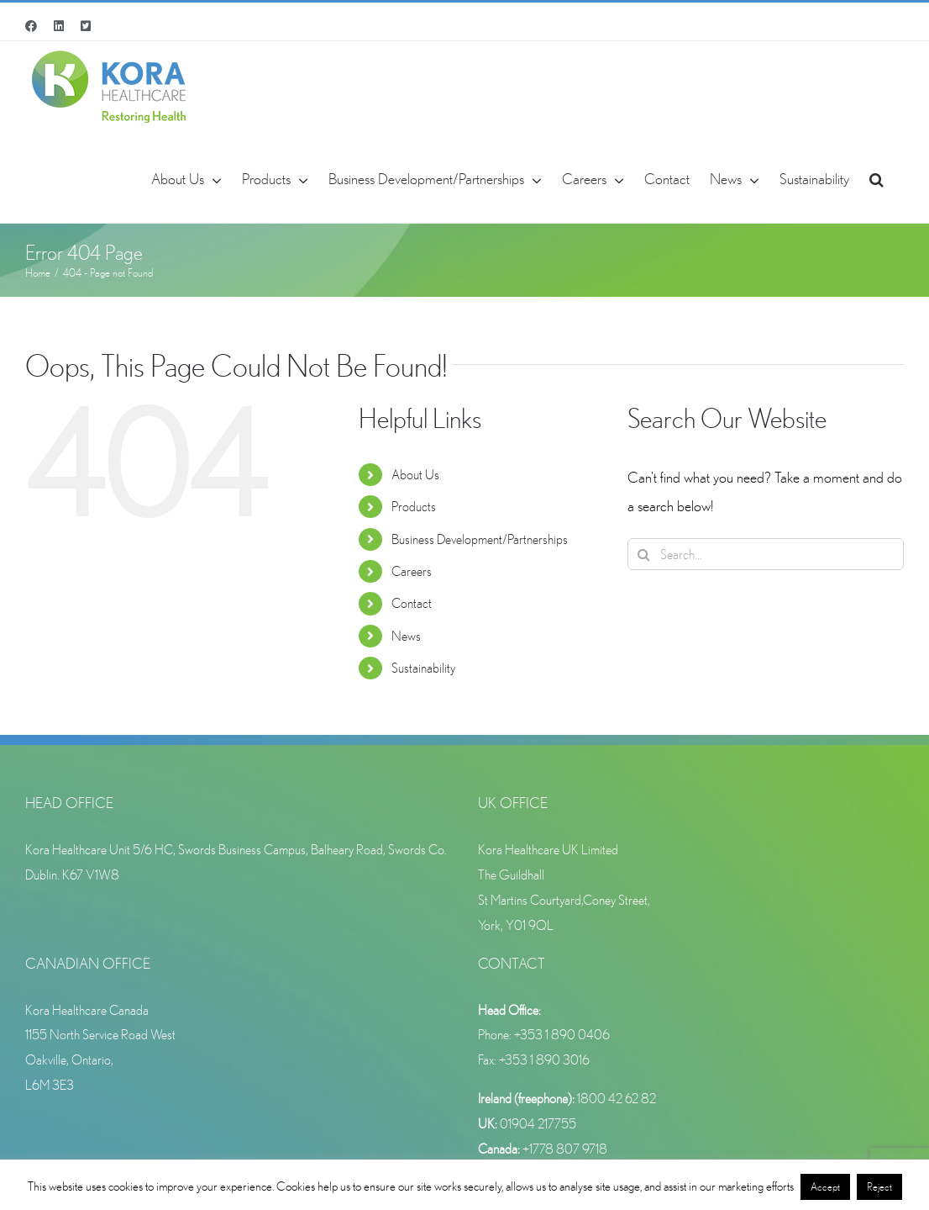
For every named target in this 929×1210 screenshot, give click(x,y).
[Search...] (765, 554)
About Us (415, 474)
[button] (876, 177)
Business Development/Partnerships (479, 539)
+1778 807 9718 (564, 1148)
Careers (411, 571)
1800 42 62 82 (616, 1098)
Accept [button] (825, 1187)
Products (413, 506)
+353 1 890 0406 (562, 1034)
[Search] (643, 554)
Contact (411, 602)
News (406, 635)
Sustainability (423, 667)
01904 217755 (538, 1123)
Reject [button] (879, 1187)
